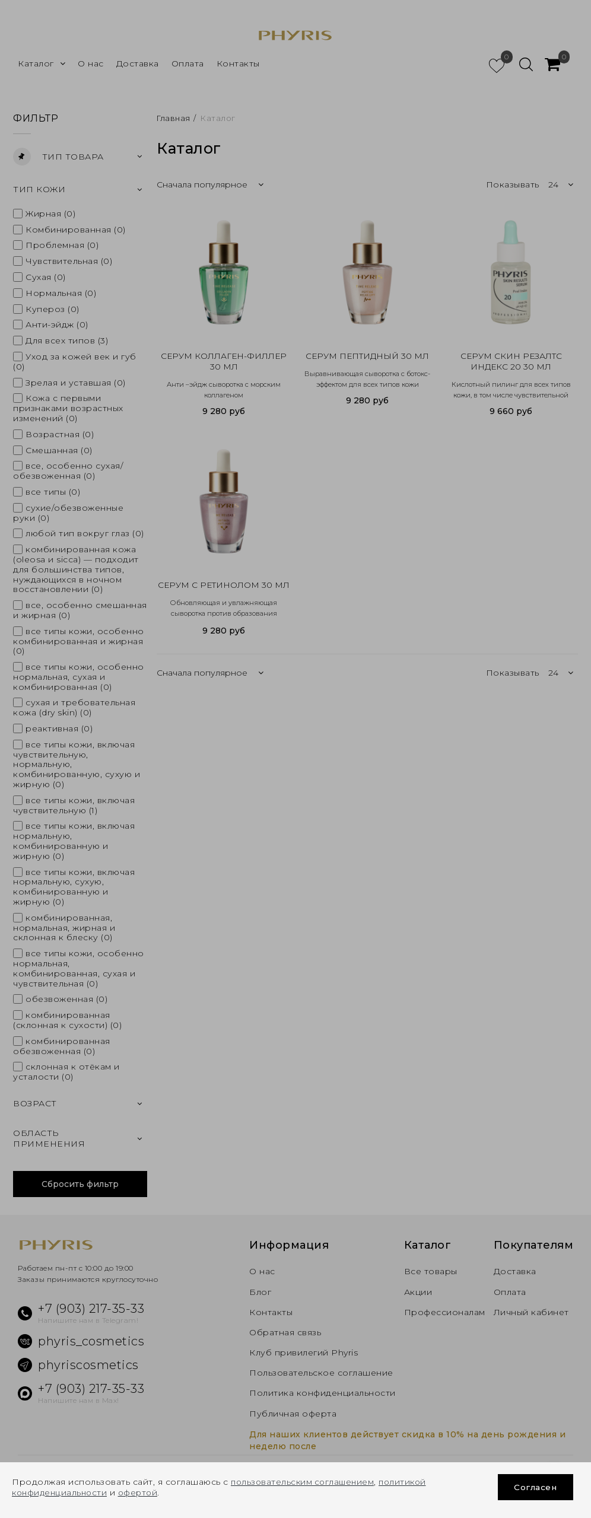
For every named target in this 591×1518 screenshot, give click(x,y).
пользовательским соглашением (305, 1481)
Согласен (535, 1487)
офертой (143, 1492)
